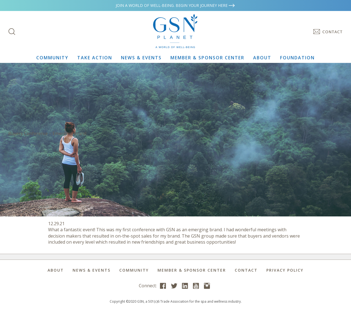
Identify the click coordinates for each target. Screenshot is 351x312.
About (262, 58)
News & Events (141, 58)
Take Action (94, 58)
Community (52, 58)
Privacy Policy (284, 270)
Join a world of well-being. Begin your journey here (176, 5)
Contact (246, 270)
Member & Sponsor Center (207, 58)
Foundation (297, 58)
